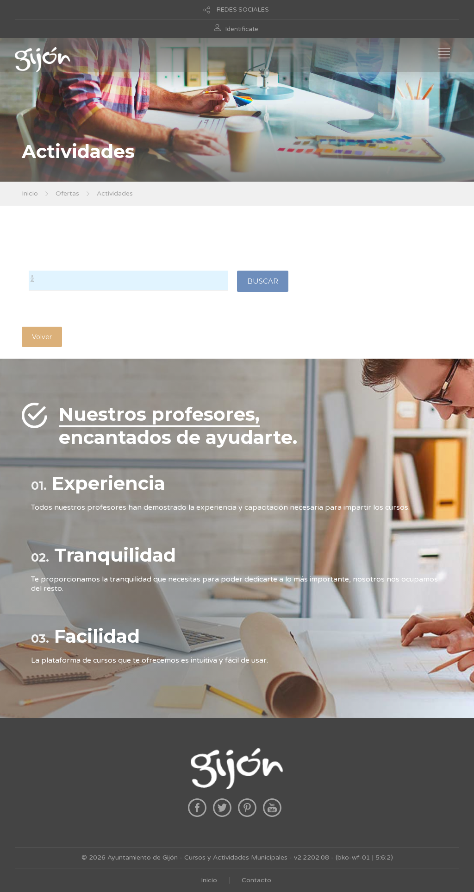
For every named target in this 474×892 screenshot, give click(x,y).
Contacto (256, 880)
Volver (42, 337)
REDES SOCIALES (243, 9)
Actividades (115, 193)
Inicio (30, 193)
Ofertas (67, 193)
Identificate (241, 29)
